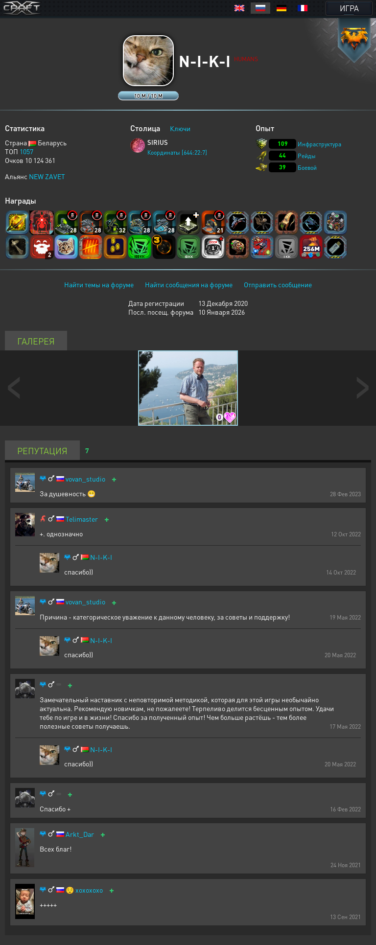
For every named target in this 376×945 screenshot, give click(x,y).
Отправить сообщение (278, 284)
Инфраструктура (319, 144)
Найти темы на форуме (99, 284)
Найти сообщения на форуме (189, 284)
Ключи (180, 128)
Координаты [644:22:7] (177, 152)
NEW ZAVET (47, 176)
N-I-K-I (101, 557)
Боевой (307, 167)
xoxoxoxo (89, 890)
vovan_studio (85, 479)
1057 (26, 151)
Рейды (307, 156)
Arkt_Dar (80, 834)
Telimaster (82, 519)
